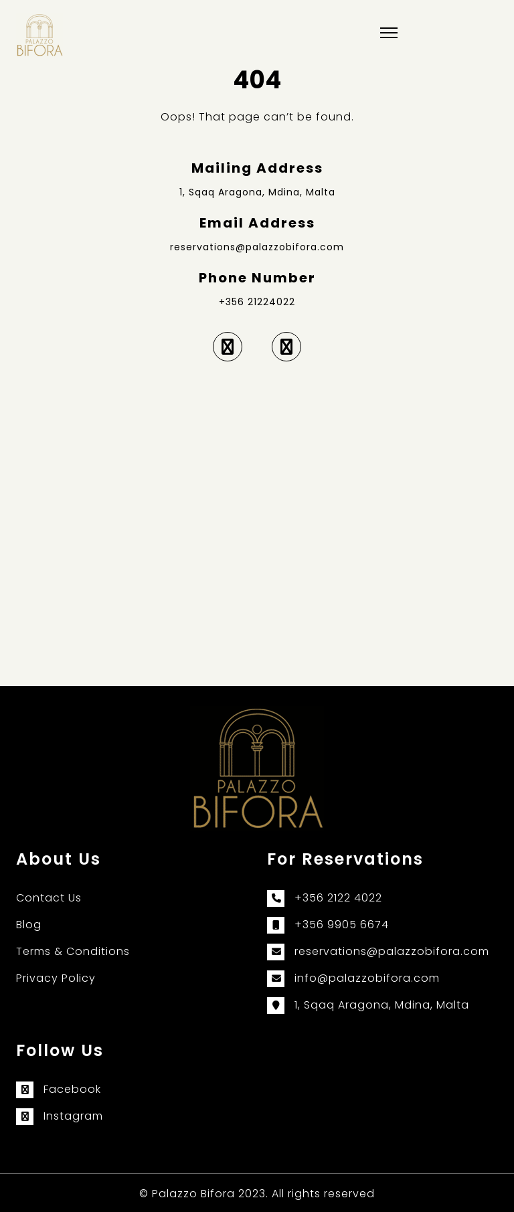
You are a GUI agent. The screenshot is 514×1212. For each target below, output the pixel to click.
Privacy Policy (56, 978)
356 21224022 (260, 302)
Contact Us (49, 897)
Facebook (72, 1089)
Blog (28, 924)
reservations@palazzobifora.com (257, 247)
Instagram (73, 1116)
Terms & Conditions (73, 951)
